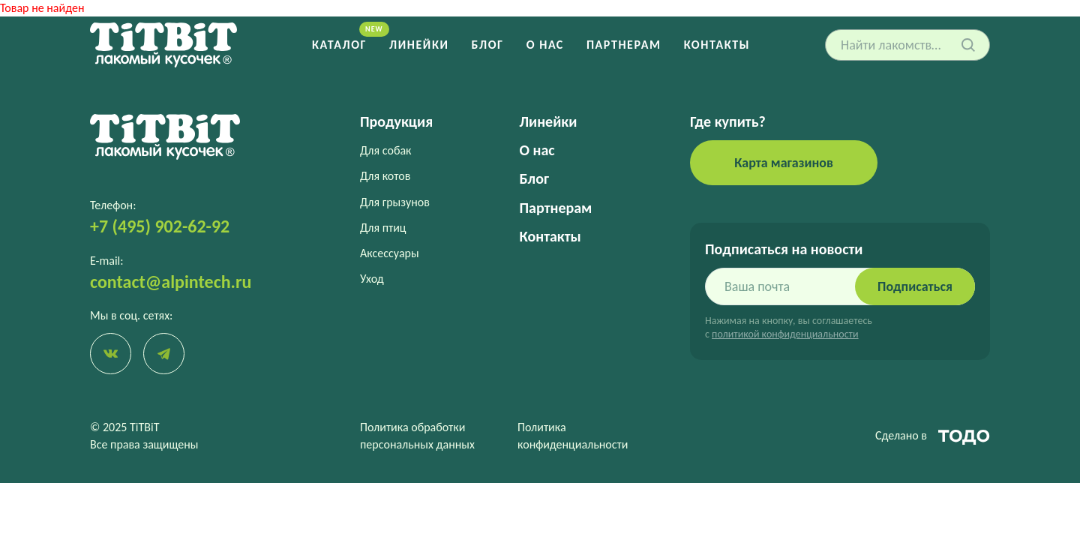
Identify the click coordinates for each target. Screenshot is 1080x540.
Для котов (385, 176)
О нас (545, 45)
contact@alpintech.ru (170, 281)
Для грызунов (395, 202)
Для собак (385, 150)
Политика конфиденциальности (573, 435)
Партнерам (624, 45)
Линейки (418, 45)
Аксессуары (389, 253)
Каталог (339, 45)
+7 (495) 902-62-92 (160, 226)
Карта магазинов (783, 162)
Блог (488, 45)
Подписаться (915, 286)
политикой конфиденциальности (785, 334)
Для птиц (383, 227)
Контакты (717, 45)
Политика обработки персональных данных (417, 435)
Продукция (396, 121)
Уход (372, 279)
